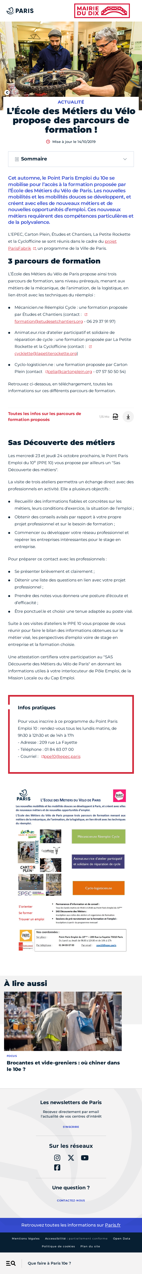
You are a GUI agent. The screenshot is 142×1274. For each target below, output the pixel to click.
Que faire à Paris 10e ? (49, 1263)
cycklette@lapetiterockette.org (46, 353)
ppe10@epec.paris (62, 756)
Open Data (121, 1238)
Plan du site (90, 1246)
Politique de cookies (58, 1246)
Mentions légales (26, 1238)
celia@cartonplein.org (70, 371)
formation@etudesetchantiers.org (49, 321)
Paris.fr (113, 1225)
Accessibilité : (76, 1238)
